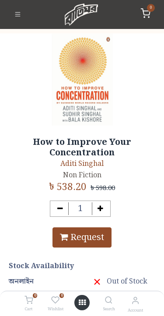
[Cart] (28, 300)
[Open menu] (82, 303)
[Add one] (100, 208)
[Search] (109, 300)
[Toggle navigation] (18, 14)
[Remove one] (60, 208)
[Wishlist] (55, 300)
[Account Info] (135, 301)
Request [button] (82, 237)
